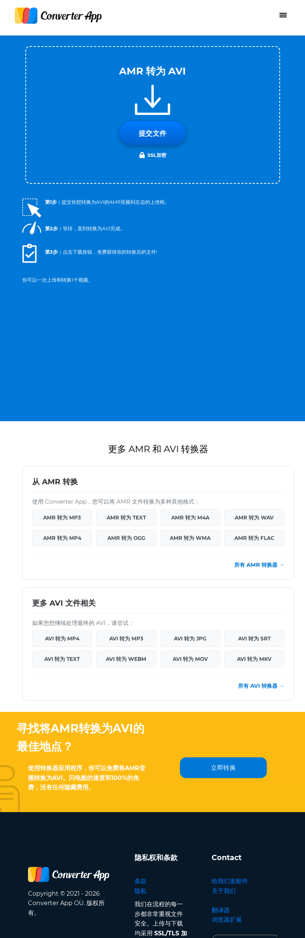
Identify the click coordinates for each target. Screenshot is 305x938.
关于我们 (224, 891)
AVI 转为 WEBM (126, 659)
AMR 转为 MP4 (62, 538)
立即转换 (223, 767)
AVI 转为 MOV (190, 659)
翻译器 (221, 910)
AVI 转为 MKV (254, 659)
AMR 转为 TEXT (126, 518)
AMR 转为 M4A (190, 518)
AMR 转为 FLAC (254, 538)
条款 (141, 881)
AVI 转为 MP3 (126, 639)
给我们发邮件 (230, 881)
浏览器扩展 (227, 919)
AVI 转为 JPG (190, 639)
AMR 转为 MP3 (62, 518)
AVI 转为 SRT (254, 639)
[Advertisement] (152, 342)
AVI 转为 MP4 (62, 639)
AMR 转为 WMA (190, 538)
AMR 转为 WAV (254, 518)
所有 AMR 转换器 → (259, 564)
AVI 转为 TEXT (62, 659)
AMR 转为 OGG (126, 538)
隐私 (141, 891)
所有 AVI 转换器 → (261, 685)
